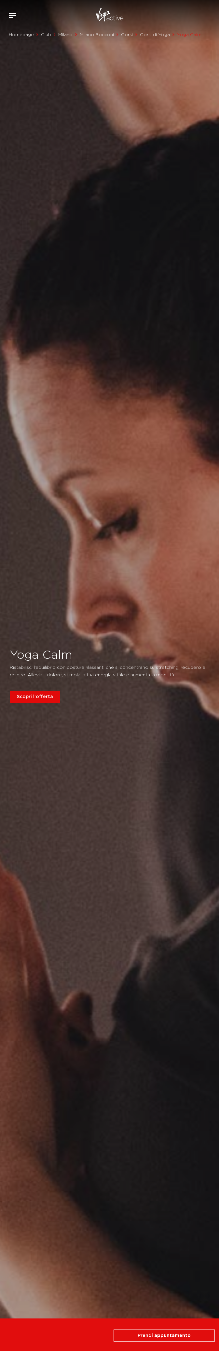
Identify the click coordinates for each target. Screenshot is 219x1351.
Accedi (192, 15)
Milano (65, 34)
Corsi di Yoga (155, 34)
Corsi (127, 34)
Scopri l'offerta (35, 696)
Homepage (21, 34)
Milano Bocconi (97, 34)
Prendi (164, 1335)
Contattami (212, 14)
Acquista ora (202, 14)
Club (46, 34)
